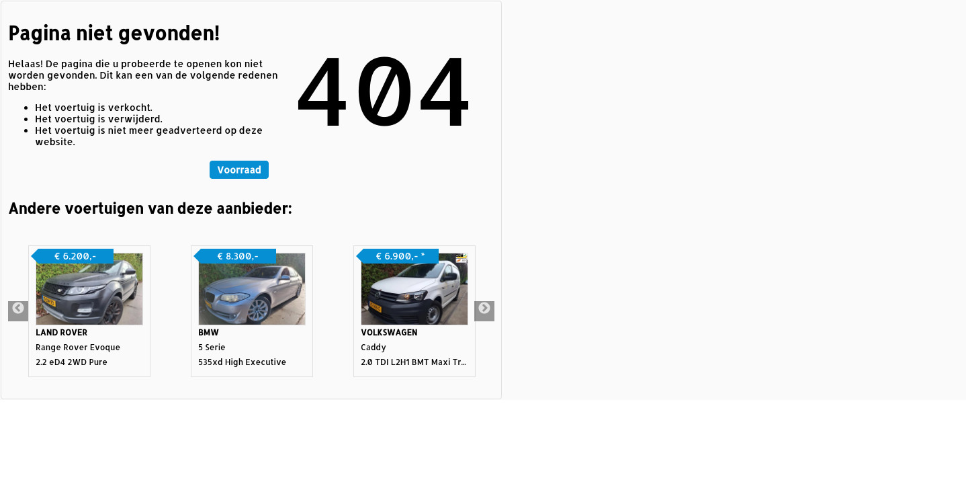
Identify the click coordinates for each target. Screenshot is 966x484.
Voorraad (239, 169)
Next (484, 311)
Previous (18, 311)
